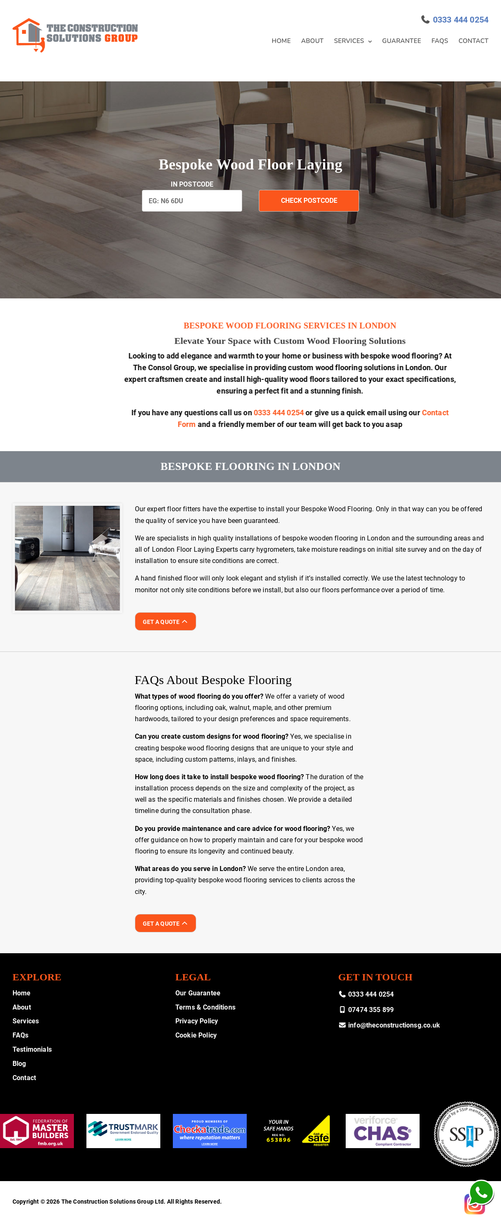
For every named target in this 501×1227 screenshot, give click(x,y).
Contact (473, 41)
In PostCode (192, 184)
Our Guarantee (197, 993)
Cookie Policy (196, 1035)
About (312, 41)
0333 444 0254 (460, 20)
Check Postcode (309, 200)
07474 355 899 (366, 1010)
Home (281, 41)
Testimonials (32, 1049)
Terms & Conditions (205, 1007)
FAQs (440, 41)
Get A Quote (165, 622)
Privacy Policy (196, 1021)
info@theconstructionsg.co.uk (389, 1025)
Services (349, 41)
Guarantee (401, 41)
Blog (19, 1064)
